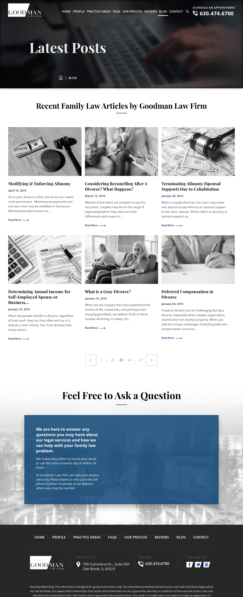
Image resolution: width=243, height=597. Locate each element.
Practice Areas (99, 11)
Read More (14, 220)
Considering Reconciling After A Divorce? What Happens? (116, 186)
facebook (189, 564)
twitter (198, 564)
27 (141, 359)
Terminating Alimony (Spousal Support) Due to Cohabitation (191, 186)
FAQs (116, 11)
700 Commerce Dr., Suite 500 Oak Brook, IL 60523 (106, 566)
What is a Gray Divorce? (108, 291)
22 (113, 359)
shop (206, 564)
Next (151, 360)
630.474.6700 (217, 13)
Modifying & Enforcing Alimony (39, 183)
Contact (176, 11)
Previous (90, 360)
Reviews (150, 11)
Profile (79, 11)
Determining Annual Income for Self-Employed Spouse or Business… (39, 297)
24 (129, 359)
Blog (163, 11)
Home (66, 11)
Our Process (132, 11)
